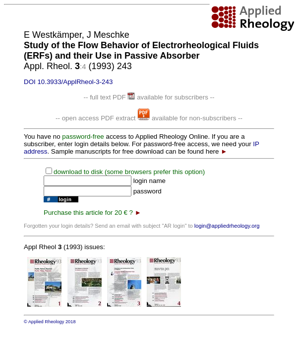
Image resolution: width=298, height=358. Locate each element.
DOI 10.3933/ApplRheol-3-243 (68, 82)
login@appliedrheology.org (227, 226)
